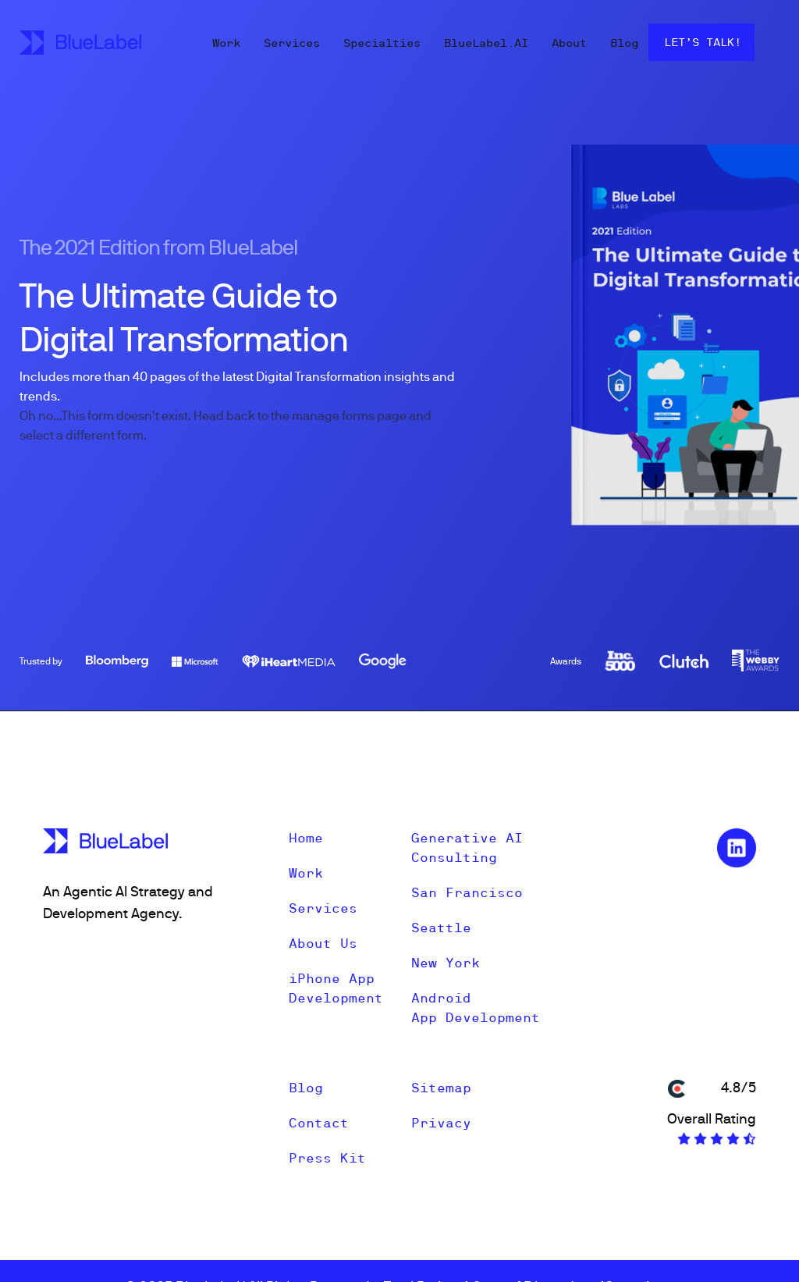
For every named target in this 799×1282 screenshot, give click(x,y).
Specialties (382, 43)
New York (445, 963)
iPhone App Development (336, 988)
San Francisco (467, 892)
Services (292, 43)
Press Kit (327, 1158)
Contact (319, 1123)
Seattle (441, 928)
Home (306, 838)
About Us (323, 943)
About (569, 43)
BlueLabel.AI (486, 43)
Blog (624, 43)
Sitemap (441, 1088)
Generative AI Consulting (467, 847)
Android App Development (475, 1007)
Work (226, 43)
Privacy (441, 1123)
